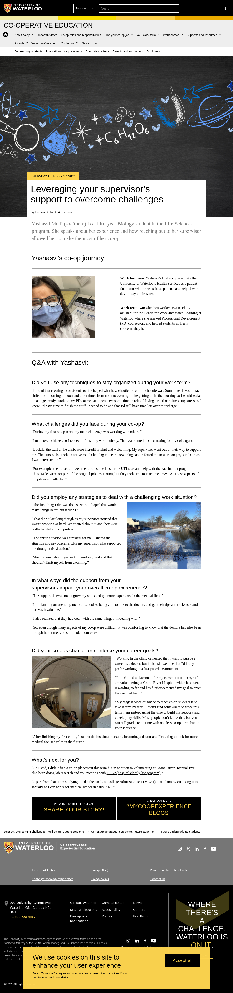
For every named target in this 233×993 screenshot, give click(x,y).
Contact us (157, 879)
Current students (73, 831)
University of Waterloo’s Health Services (150, 283)
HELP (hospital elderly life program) (134, 773)
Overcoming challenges (31, 831)
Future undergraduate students (180, 831)
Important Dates (43, 870)
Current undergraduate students (111, 831)
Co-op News (100, 879)
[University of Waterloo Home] (23, 8)
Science (9, 831)
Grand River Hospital (159, 683)
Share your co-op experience (52, 879)
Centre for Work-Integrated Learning (171, 313)
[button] (192, 8)
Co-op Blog (99, 870)
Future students (144, 831)
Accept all (183, 960)
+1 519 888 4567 (22, 917)
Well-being (54, 831)
